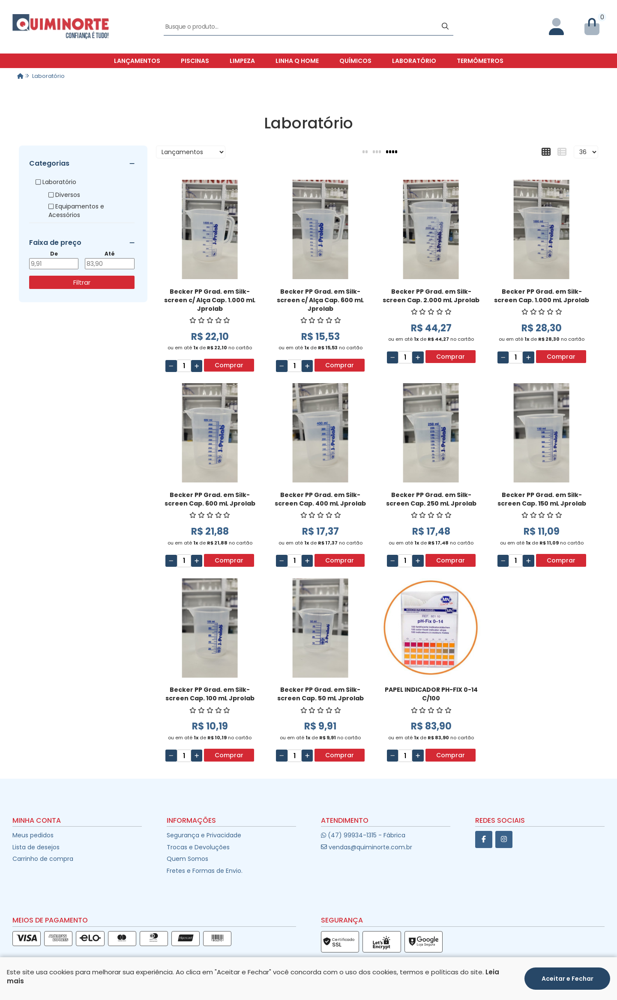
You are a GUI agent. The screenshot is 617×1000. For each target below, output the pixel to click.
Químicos (355, 61)
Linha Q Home (297, 61)
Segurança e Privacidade (204, 835)
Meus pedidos (33, 835)
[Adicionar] (197, 366)
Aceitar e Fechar (567, 978)
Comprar (229, 365)
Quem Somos (187, 858)
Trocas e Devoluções (198, 847)
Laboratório (414, 61)
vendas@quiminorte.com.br (366, 847)
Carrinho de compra (42, 858)
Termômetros (480, 61)
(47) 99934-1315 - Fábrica (363, 835)
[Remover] (171, 366)
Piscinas (195, 61)
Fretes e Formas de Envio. (205, 870)
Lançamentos (137, 61)
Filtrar (81, 282)
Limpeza (242, 61)
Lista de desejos (36, 847)
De (54, 253)
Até (110, 253)
